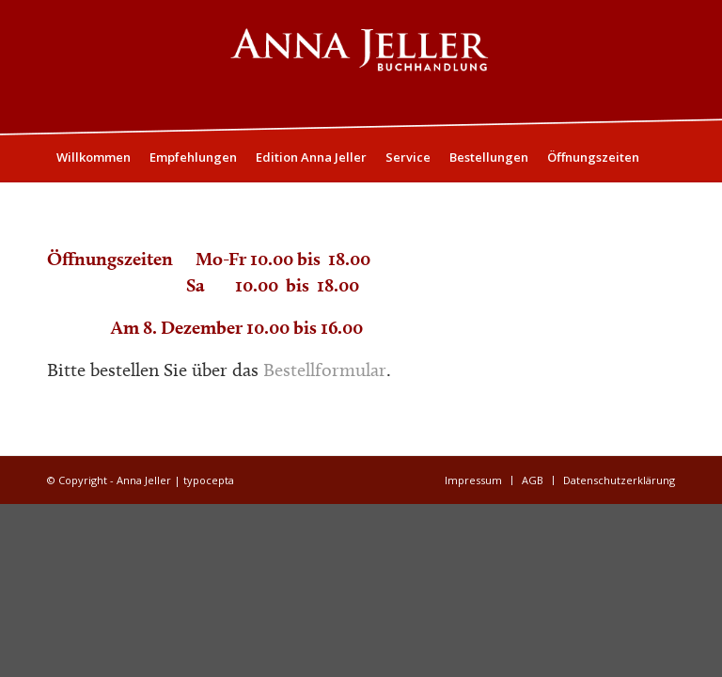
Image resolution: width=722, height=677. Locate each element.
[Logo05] (361, 67)
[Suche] (664, 204)
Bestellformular (324, 369)
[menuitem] (93, 157)
